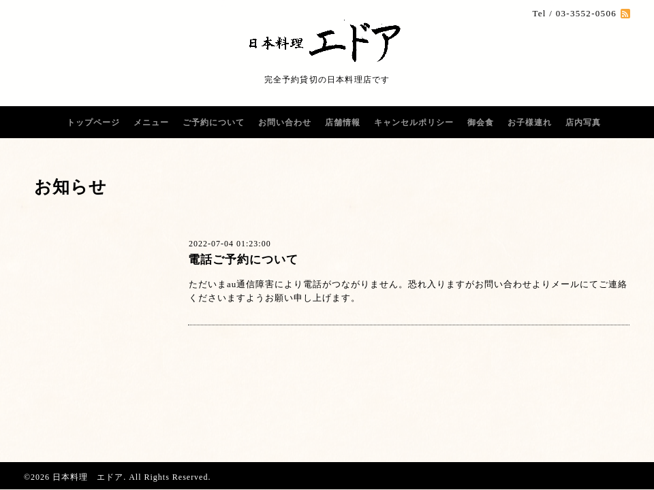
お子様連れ (530, 122)
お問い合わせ (284, 122)
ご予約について (214, 122)
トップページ (93, 122)
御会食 (480, 122)
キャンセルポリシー (414, 122)
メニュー (151, 122)
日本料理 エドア (87, 477)
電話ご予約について (243, 259)
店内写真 (583, 122)
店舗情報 (342, 122)
